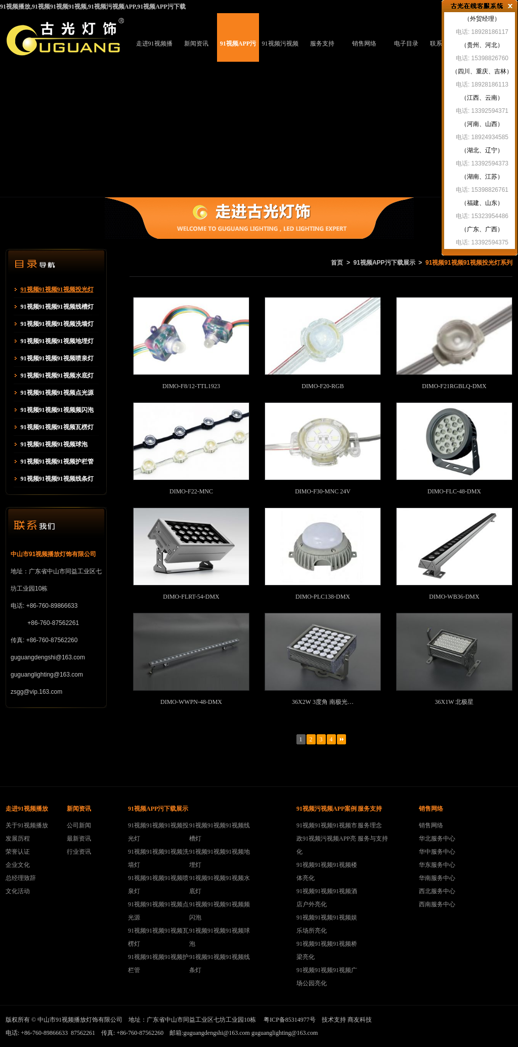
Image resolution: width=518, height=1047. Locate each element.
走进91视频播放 (154, 51)
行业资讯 (79, 851)
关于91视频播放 (27, 825)
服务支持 (322, 43)
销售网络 (364, 43)
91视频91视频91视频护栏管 (57, 461)
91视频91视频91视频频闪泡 (57, 409)
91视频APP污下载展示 (238, 51)
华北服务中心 (437, 838)
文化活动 (18, 891)
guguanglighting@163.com (284, 1032)
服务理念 (370, 825)
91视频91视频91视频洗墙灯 (57, 323)
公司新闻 (79, 825)
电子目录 (406, 43)
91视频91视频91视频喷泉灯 (57, 358)
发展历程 (18, 838)
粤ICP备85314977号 (290, 1019)
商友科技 (360, 1019)
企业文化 (18, 864)
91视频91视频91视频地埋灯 (57, 341)
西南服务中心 (437, 904)
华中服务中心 (437, 851)
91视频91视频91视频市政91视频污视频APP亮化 (326, 838)
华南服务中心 (437, 878)
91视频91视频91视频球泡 (54, 444)
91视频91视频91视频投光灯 (57, 289)
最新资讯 (79, 838)
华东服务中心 (437, 864)
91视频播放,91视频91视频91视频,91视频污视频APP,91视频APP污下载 (93, 6)
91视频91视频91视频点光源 (57, 392)
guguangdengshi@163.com (217, 1032)
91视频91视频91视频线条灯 (57, 478)
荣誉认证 (18, 851)
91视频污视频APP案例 (280, 51)
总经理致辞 (21, 878)
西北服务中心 (437, 891)
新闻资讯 (196, 43)
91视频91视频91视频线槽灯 (57, 306)
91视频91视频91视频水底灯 (57, 375)
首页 (337, 262)
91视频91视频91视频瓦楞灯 (57, 427)
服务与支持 (373, 838)
